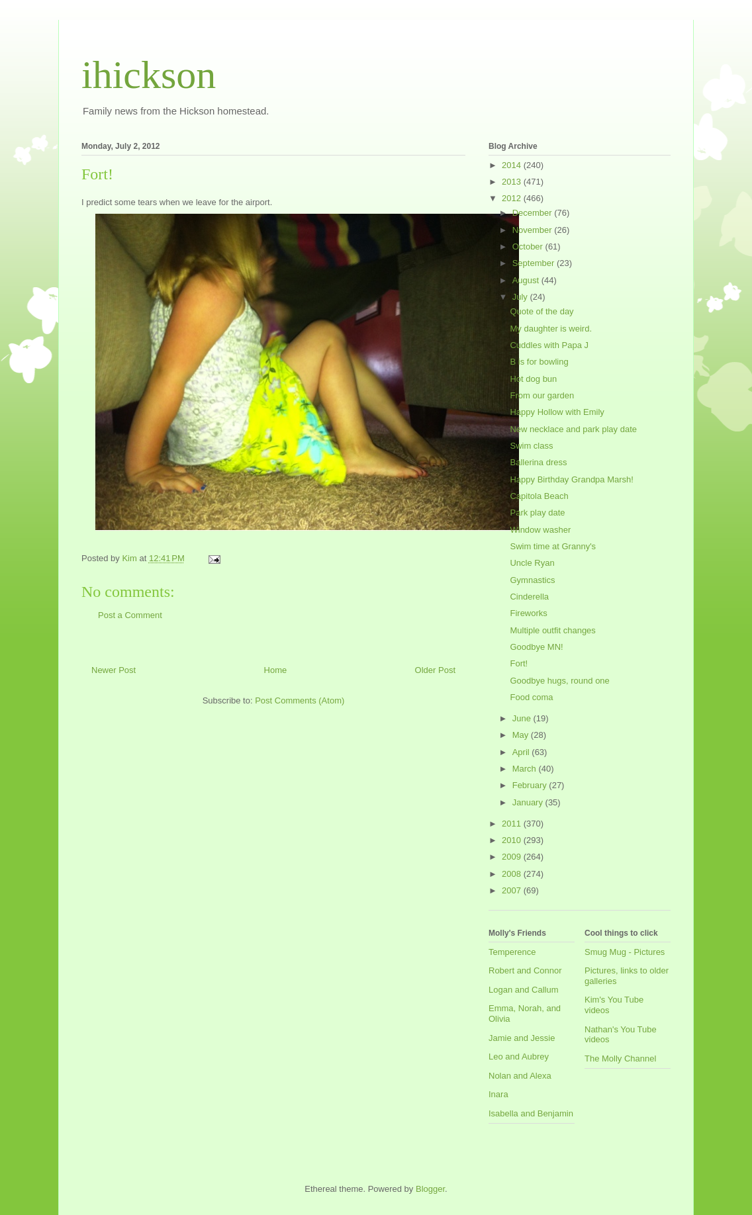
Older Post (435, 670)
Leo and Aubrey (519, 1056)
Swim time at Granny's (553, 546)
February (530, 785)
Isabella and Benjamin (531, 1113)
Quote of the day (541, 311)
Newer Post (113, 670)
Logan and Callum (524, 990)
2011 (513, 824)
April (522, 752)
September (534, 263)
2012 (513, 198)
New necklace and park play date (573, 429)
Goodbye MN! (536, 647)
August (526, 280)
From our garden (542, 395)
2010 (513, 840)
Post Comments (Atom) (299, 700)
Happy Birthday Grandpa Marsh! (571, 479)
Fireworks (528, 613)
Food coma (531, 697)
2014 (513, 165)
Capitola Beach (539, 496)
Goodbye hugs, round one (559, 681)
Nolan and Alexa (520, 1076)
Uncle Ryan (532, 563)
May (521, 735)
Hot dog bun (533, 379)
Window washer (540, 530)
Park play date (537, 513)
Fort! (519, 663)
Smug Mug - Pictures (625, 952)
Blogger (430, 1189)
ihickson (148, 75)
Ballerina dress (538, 462)
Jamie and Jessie (522, 1038)
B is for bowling (539, 362)
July (521, 297)
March (525, 769)
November (533, 230)
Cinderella (529, 597)
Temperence (512, 952)
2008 (513, 874)
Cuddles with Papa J (549, 345)
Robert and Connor (525, 970)
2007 (513, 890)
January (528, 802)
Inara (498, 1094)
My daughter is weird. (551, 329)
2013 (513, 182)
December (533, 213)
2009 (513, 857)
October (528, 246)
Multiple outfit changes (552, 630)
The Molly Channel (620, 1058)
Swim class (531, 446)
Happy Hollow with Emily (557, 412)
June (523, 718)
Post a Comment (130, 615)
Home (275, 670)
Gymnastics (532, 580)
